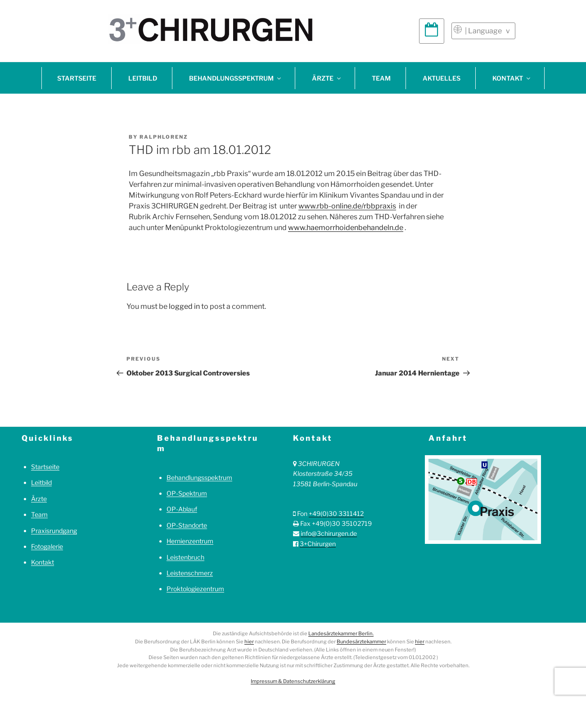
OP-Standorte (187, 525)
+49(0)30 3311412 (336, 513)
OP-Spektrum (187, 493)
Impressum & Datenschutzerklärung (293, 681)
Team (381, 78)
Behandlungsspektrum (235, 78)
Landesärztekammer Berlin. (341, 633)
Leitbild (142, 78)
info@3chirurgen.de (329, 533)
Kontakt (512, 78)
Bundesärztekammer (361, 641)
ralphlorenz (164, 137)
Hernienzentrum (190, 541)
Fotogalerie (47, 546)
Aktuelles (441, 78)
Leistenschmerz (190, 573)
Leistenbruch (185, 557)
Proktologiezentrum (195, 588)
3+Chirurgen (318, 543)
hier (249, 641)
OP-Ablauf (182, 509)
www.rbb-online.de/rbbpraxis (347, 206)
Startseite (76, 78)
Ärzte (327, 78)
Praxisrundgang (54, 530)
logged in (184, 306)
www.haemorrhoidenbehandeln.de (345, 227)
